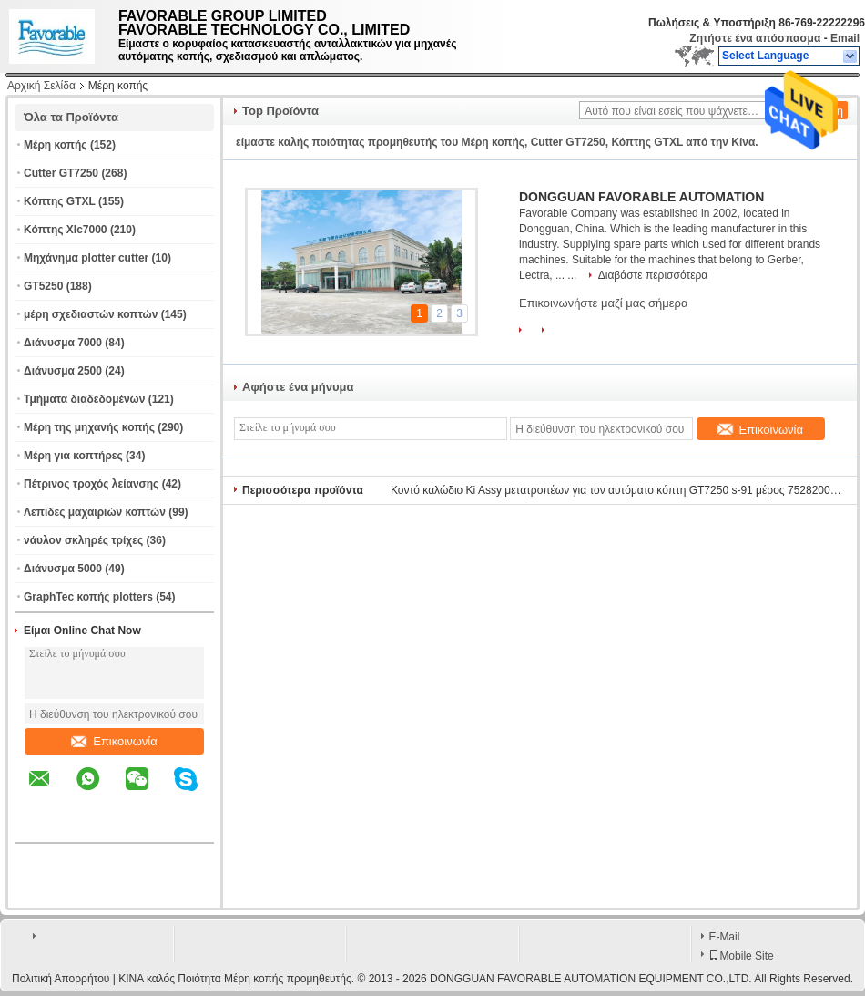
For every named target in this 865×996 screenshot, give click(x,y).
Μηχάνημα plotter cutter (86, 258)
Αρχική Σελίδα (41, 85)
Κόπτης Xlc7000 (65, 229)
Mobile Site (740, 956)
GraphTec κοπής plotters (88, 596)
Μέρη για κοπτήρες (73, 455)
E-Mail (723, 936)
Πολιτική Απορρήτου (60, 978)
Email (845, 38)
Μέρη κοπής (55, 145)
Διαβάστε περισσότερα (653, 275)
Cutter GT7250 (61, 173)
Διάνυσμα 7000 (63, 342)
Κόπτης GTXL (60, 201)
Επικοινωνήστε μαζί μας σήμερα (603, 303)
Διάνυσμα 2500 (63, 371)
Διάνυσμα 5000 (63, 568)
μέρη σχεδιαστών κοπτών (91, 314)
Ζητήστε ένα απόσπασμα (754, 38)
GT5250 (43, 286)
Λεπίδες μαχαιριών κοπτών (95, 512)
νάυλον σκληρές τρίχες (83, 540)
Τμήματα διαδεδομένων (84, 399)
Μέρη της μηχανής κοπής (89, 427)
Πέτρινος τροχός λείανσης (91, 483)
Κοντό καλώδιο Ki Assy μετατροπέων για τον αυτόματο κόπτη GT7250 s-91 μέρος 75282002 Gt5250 (618, 490)
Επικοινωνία (114, 741)
